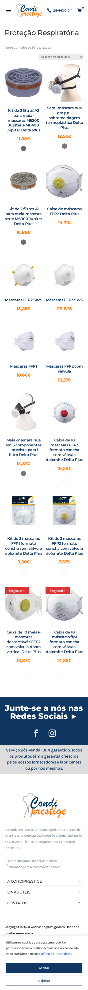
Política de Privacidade (55, 954)
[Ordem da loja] (60, 57)
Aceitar (44, 968)
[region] (44, 962)
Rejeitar (44, 981)
